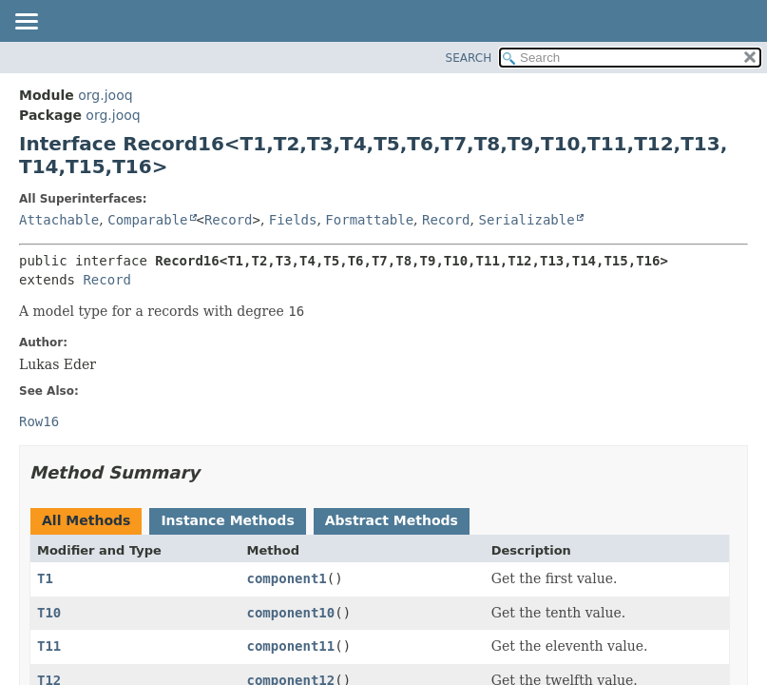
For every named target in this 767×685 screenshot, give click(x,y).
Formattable (369, 219)
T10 (49, 612)
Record (228, 219)
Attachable (59, 219)
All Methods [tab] (86, 520)
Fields (293, 219)
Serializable (526, 219)
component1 (287, 578)
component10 (291, 612)
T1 (45, 578)
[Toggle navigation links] (26, 23)
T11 (49, 646)
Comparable (147, 219)
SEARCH (469, 58)
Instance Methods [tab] (227, 520)
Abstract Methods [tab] (391, 520)
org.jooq (105, 95)
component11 (291, 646)
